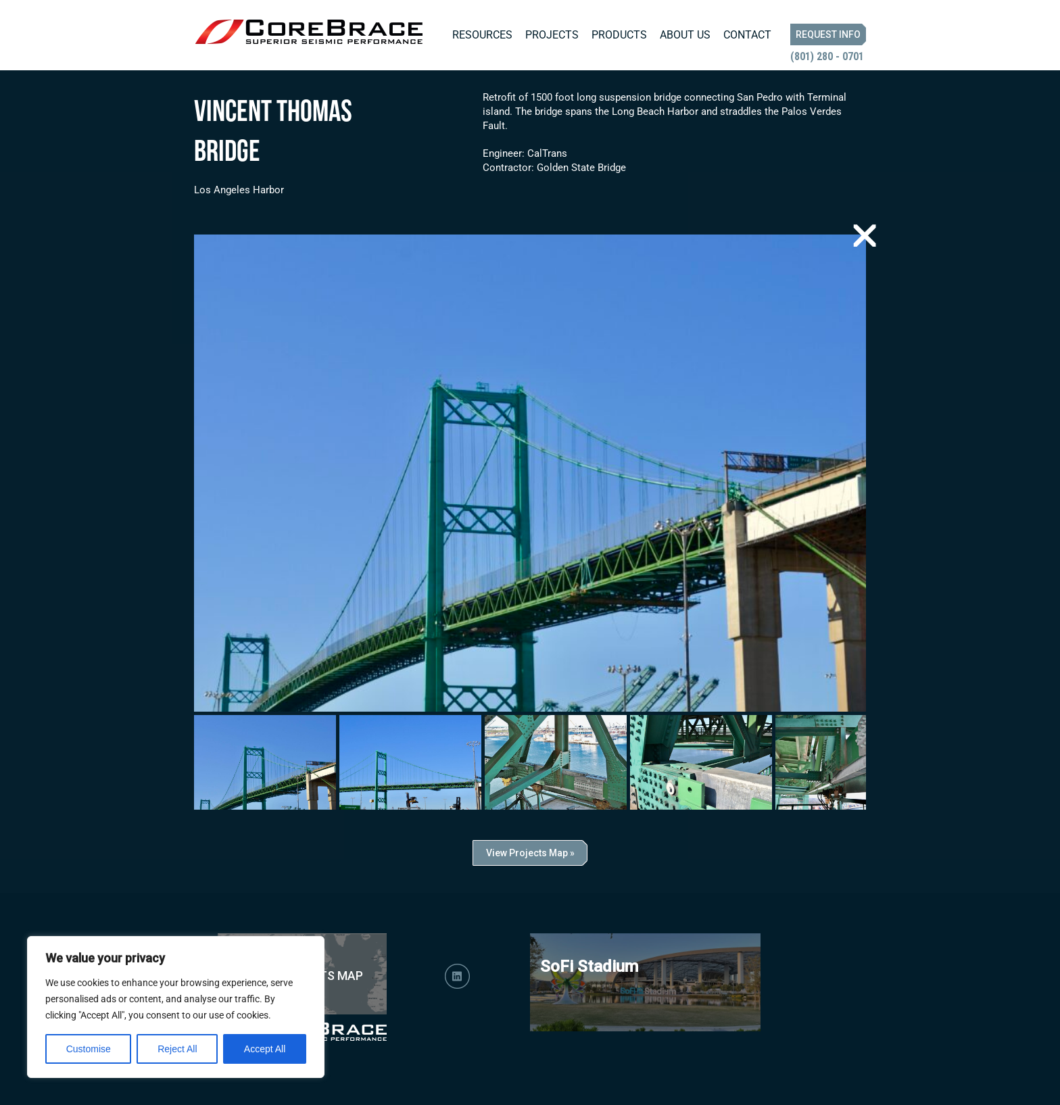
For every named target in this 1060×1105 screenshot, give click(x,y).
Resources (482, 34)
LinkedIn (457, 976)
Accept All (264, 1048)
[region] (175, 1007)
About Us (685, 34)
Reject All (177, 1048)
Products (619, 34)
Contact (747, 34)
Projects (552, 34)
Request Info (828, 34)
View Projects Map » (530, 853)
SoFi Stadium (589, 966)
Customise (88, 1048)
